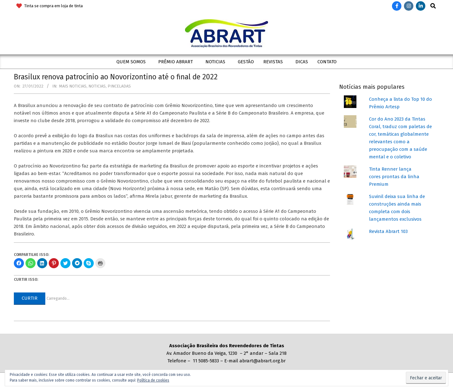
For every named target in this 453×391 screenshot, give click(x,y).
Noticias (97, 86)
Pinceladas (119, 86)
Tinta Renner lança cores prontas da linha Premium (394, 176)
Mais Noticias (73, 86)
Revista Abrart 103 (388, 231)
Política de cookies (153, 380)
